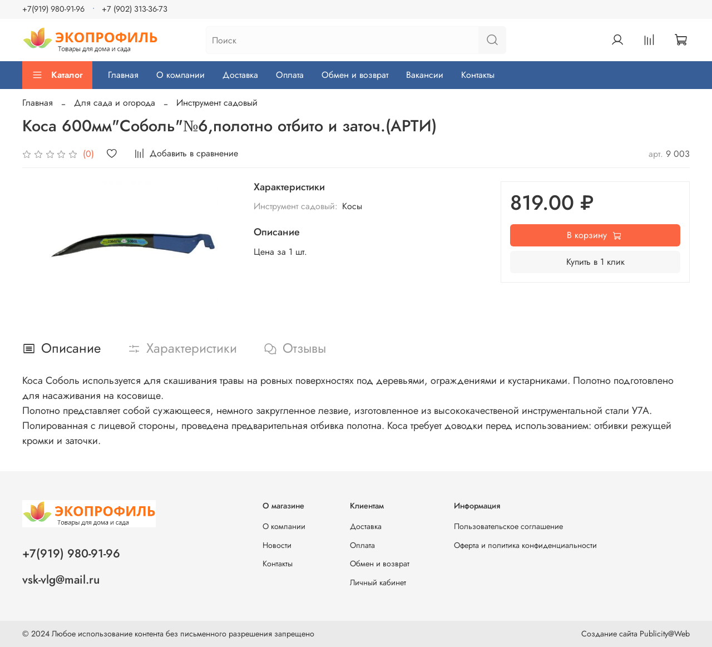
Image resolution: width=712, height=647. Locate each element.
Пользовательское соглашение (508, 526)
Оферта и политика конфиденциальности (525, 545)
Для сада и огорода (114, 102)
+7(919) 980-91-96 (53, 8)
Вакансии (424, 74)
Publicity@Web (665, 633)
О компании (180, 74)
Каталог (57, 74)
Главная (123, 74)
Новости (277, 545)
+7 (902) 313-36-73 (134, 8)
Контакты (478, 74)
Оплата (290, 74)
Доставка (240, 74)
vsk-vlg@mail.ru (61, 579)
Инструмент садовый (217, 102)
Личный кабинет (378, 582)
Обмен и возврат (355, 74)
